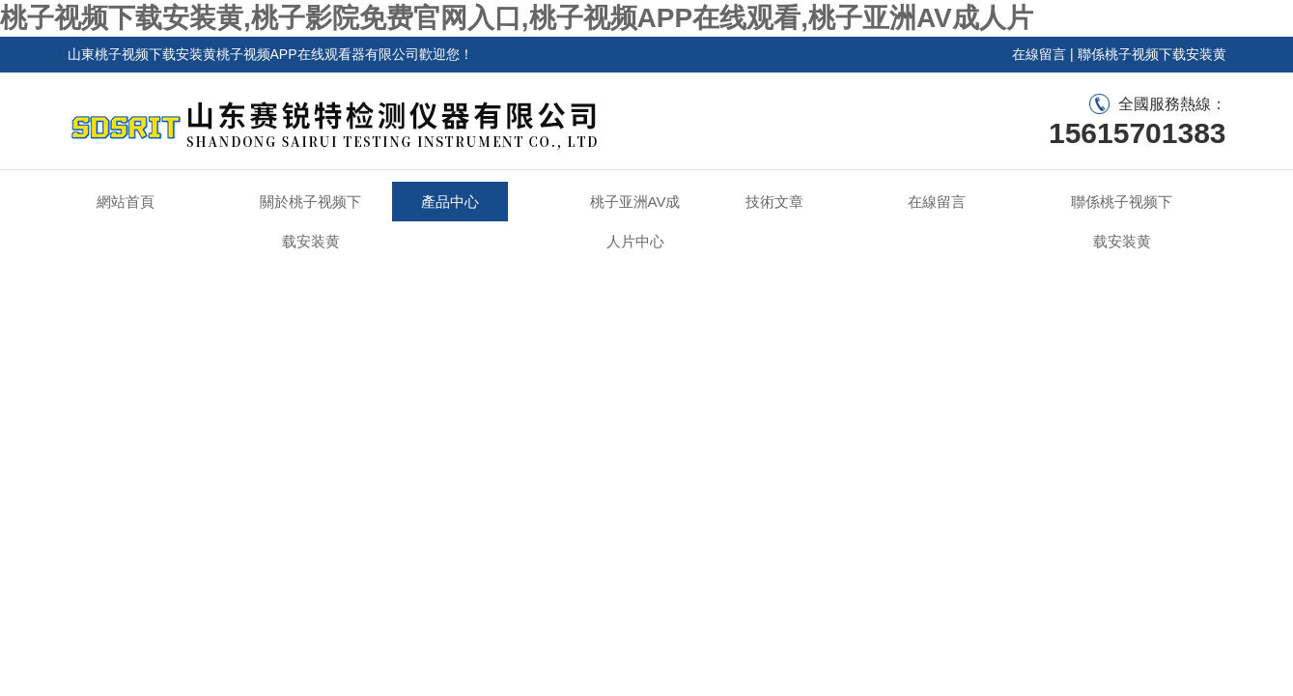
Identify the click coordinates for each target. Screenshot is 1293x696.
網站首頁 (126, 201)
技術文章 (774, 201)
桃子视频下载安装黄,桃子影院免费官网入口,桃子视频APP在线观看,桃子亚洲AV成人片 (516, 18)
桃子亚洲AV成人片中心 (635, 221)
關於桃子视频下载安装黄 (310, 221)
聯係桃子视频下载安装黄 (1152, 54)
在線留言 (1039, 54)
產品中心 (450, 201)
